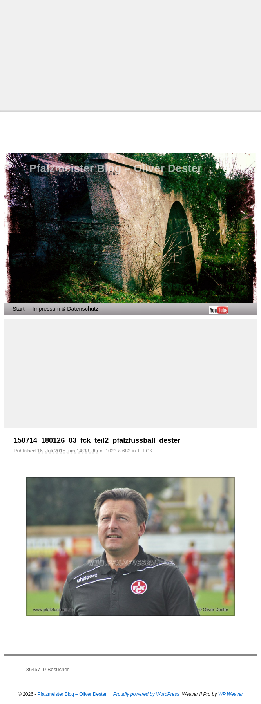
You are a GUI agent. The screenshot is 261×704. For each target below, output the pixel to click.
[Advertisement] (130, 55)
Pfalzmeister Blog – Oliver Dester (115, 168)
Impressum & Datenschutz (65, 309)
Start (18, 309)
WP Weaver (230, 694)
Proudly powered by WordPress (146, 694)
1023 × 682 (117, 451)
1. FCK (145, 451)
